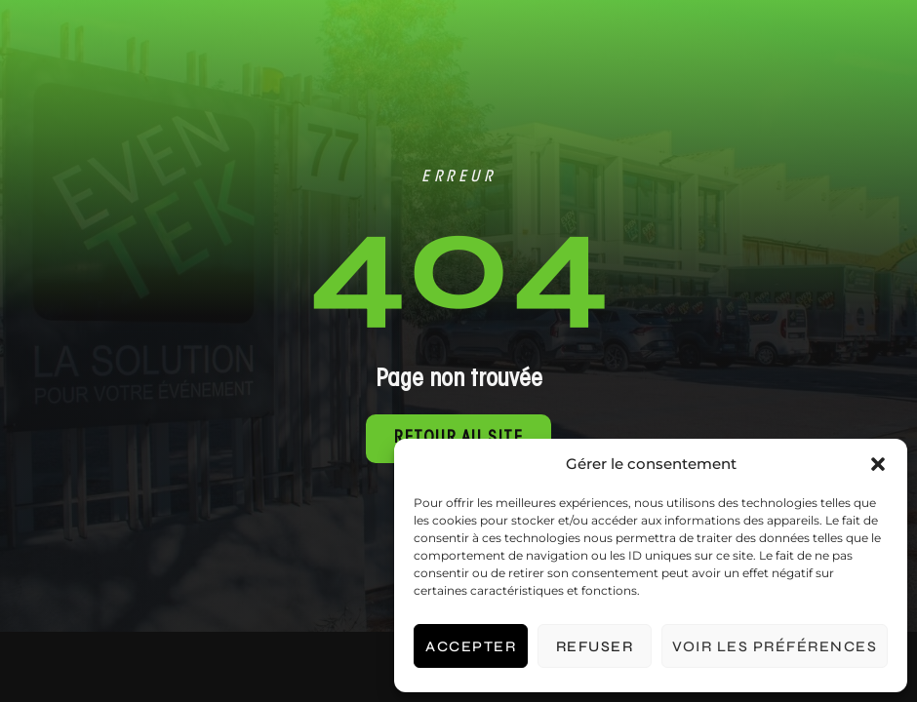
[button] (878, 464)
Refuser (595, 646)
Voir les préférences (774, 646)
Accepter (470, 646)
